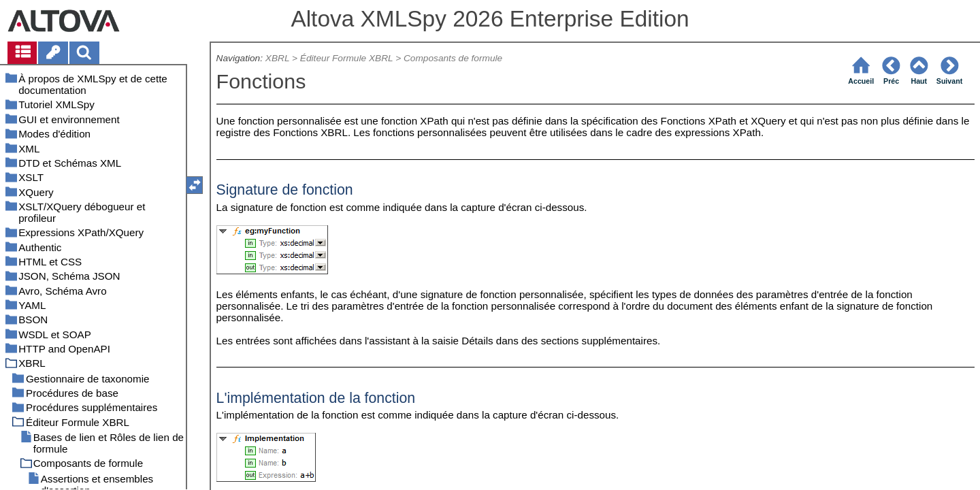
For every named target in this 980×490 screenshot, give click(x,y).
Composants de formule (453, 58)
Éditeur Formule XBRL (346, 58)
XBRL (277, 58)
